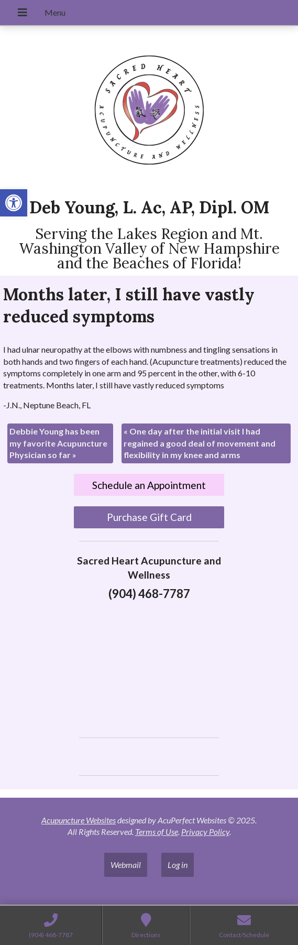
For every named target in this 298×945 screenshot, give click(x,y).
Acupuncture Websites (78, 820)
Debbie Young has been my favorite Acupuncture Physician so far (58, 443)
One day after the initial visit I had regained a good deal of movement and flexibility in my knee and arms (199, 443)
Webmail (126, 865)
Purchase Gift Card (149, 517)
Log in (177, 865)
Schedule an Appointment (149, 485)
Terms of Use (156, 832)
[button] (13, 202)
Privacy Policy (205, 832)
